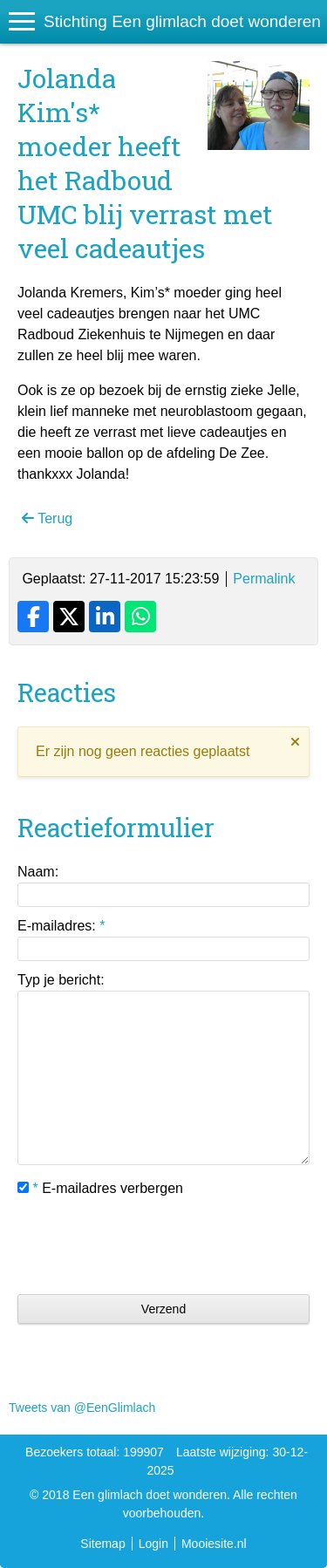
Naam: (37, 871)
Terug (47, 518)
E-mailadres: (61, 925)
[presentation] (150, 1246)
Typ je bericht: (61, 979)
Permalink (264, 578)
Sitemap (102, 1544)
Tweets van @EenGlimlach (82, 1408)
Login (153, 1544)
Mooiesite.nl (214, 1544)
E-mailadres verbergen (100, 1188)
